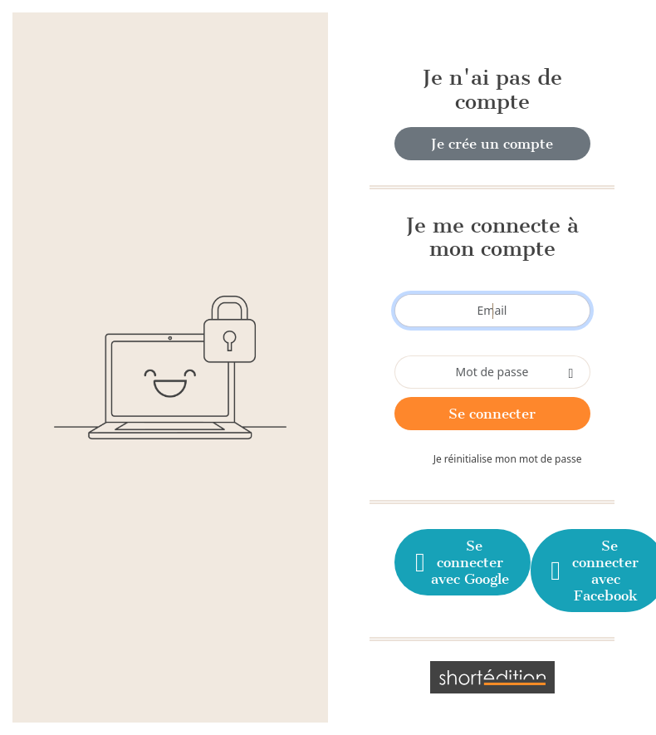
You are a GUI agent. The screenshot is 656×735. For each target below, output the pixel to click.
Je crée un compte (492, 143)
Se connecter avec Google (461, 562)
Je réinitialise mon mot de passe (507, 459)
